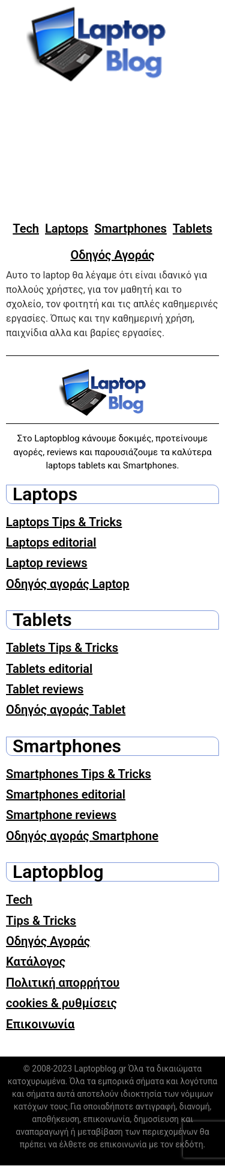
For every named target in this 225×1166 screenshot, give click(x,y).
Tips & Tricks (41, 920)
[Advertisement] (112, 152)
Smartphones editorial (65, 794)
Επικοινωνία (40, 1024)
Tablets (192, 228)
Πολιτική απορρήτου (62, 982)
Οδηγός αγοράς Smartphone (82, 836)
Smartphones (130, 228)
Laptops (66, 228)
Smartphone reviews (61, 815)
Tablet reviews (44, 689)
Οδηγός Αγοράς (112, 255)
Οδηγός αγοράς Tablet (65, 709)
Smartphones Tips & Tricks (78, 774)
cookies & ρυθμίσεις (61, 1003)
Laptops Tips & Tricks (64, 522)
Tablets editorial (49, 668)
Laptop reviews (47, 563)
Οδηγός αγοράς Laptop (67, 584)
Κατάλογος (35, 961)
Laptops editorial (51, 542)
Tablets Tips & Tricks (62, 647)
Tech (26, 228)
